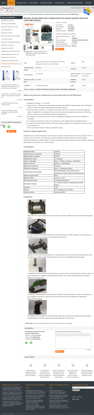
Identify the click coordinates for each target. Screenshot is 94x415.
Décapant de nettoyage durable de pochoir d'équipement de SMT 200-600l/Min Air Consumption (34, 402)
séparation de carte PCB (7, 48)
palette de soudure (5, 66)
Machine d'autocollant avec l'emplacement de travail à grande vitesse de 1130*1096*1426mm (36, 53)
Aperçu (2, 14)
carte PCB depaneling (6, 29)
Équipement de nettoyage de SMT (9, 60)
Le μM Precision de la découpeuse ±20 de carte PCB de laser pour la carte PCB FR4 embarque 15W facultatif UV (12, 389)
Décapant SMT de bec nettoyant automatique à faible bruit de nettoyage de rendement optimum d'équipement (35, 392)
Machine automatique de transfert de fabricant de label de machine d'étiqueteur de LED (87, 373)
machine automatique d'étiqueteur (41, 323)
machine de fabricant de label (58, 323)
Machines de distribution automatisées (10, 42)
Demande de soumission (75, 3)
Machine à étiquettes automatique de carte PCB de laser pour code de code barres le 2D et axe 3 (58, 402)
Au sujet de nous (21, 3)
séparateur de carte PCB (7, 20)
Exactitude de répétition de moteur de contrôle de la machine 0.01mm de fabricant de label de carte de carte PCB (59, 406)
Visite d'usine (33, 3)
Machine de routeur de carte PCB (9, 26)
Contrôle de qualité (46, 3)
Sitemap (79, 397)
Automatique (69, 323)
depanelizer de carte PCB (7, 45)
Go (92, 10)
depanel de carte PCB (6, 33)
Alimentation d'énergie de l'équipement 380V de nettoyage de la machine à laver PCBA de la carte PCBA (35, 397)
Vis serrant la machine (6, 39)
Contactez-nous (60, 3)
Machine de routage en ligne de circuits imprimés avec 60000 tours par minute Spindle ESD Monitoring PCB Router (12, 393)
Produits (11, 3)
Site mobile (75, 399)
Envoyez (76, 390)
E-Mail (74, 397)
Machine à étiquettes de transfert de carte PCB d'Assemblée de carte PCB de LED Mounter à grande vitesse (59, 374)
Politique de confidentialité (8, 413)
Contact (60, 49)
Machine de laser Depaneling (8, 23)
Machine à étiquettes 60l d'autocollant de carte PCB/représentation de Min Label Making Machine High (58, 397)
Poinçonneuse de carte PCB (8, 57)
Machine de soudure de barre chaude (10, 36)
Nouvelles (88, 3)
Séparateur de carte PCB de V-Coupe (10, 51)
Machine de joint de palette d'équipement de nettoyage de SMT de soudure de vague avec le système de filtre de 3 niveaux (35, 407)
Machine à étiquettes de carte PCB (19, 14)
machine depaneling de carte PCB (9, 54)
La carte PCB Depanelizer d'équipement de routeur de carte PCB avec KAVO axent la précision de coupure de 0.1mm (13, 398)
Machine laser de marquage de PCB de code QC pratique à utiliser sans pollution (30, 373)
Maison (3, 3)
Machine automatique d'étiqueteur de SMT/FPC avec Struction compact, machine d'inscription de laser (73, 374)
